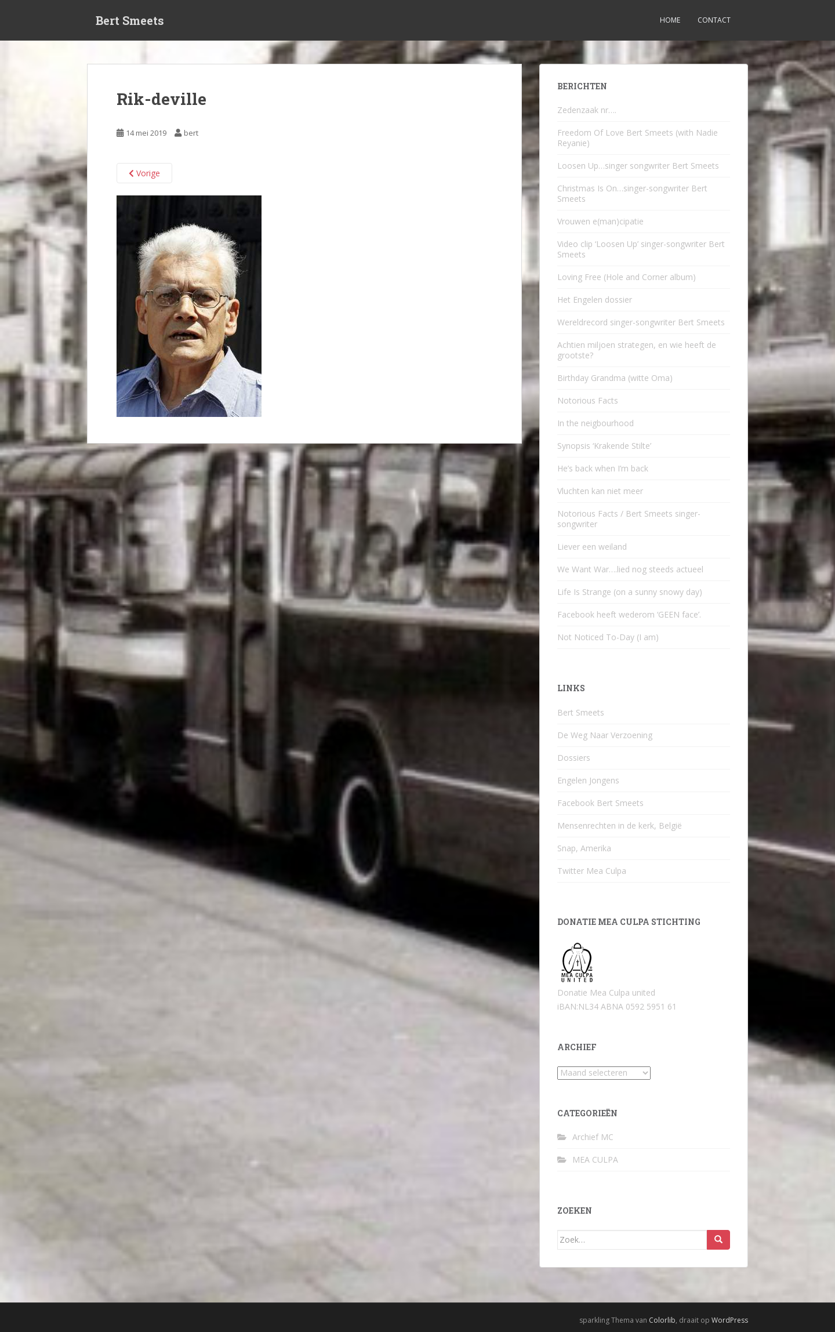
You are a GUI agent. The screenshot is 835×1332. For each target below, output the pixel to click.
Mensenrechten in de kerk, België (619, 825)
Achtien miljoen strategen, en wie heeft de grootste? (636, 350)
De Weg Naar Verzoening (604, 735)
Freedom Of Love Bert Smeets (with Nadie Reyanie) (637, 137)
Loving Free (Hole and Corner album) (626, 276)
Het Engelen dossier (594, 299)
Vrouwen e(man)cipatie (600, 221)
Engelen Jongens (588, 780)
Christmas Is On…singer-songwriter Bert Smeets (632, 193)
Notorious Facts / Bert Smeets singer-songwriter (628, 518)
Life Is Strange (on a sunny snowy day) (629, 591)
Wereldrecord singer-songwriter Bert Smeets (641, 322)
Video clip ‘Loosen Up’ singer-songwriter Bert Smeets (641, 249)
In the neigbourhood (595, 423)
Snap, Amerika (584, 848)
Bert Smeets (130, 20)
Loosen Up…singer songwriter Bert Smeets (638, 165)
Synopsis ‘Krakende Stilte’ (604, 445)
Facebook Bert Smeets (600, 802)
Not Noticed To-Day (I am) (608, 637)
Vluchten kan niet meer (600, 490)
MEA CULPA (595, 1159)
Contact (714, 20)
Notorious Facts (587, 400)
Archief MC (592, 1136)
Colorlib (662, 1320)
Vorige (144, 173)
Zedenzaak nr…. (586, 109)
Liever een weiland (592, 546)
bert (191, 133)
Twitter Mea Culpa (591, 870)
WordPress (729, 1320)
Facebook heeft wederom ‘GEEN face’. (629, 614)
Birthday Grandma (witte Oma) (615, 377)
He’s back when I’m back (602, 468)
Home (670, 20)
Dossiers (573, 757)
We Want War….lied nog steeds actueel (630, 569)
